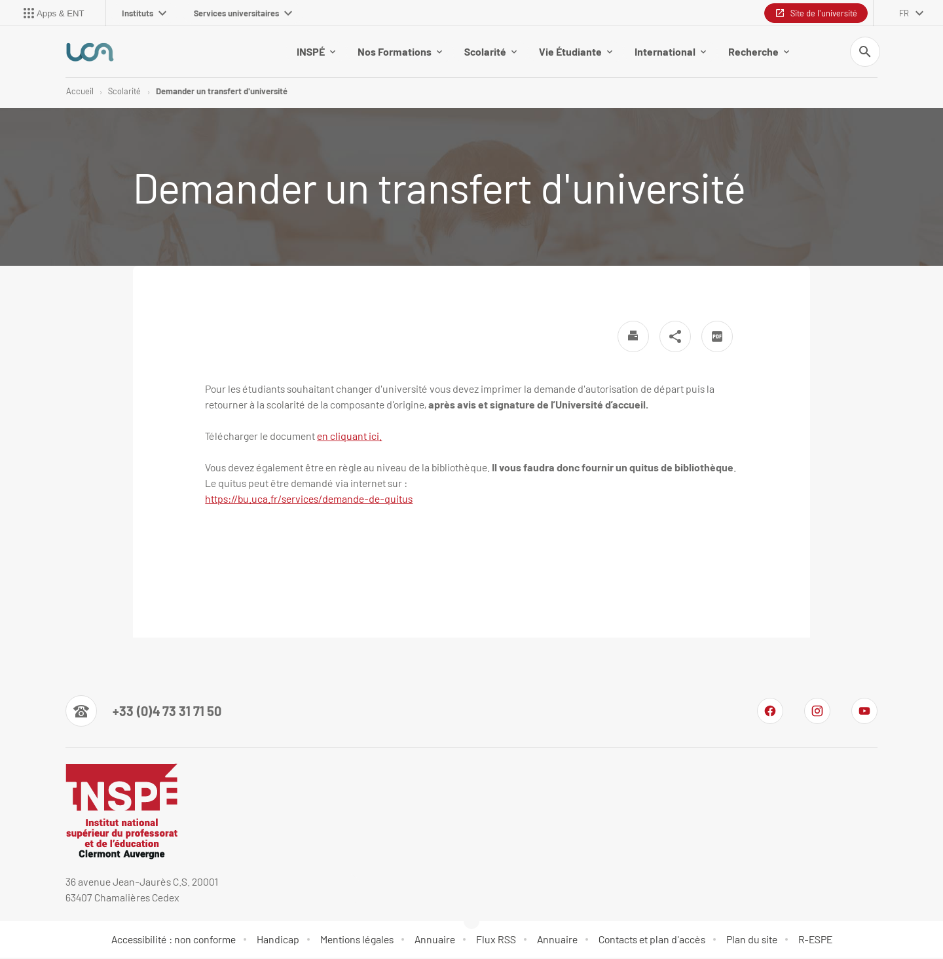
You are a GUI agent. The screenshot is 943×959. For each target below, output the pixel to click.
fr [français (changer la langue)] (904, 13)
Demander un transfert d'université (221, 91)
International (670, 52)
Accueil (80, 91)
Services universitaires (243, 13)
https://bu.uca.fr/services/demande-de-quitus (309, 500)
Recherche (758, 52)
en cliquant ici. (349, 437)
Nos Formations (400, 52)
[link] (309, 500)
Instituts (144, 13)
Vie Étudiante (575, 52)
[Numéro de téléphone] (143, 712)
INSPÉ (316, 52)
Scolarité (490, 52)
